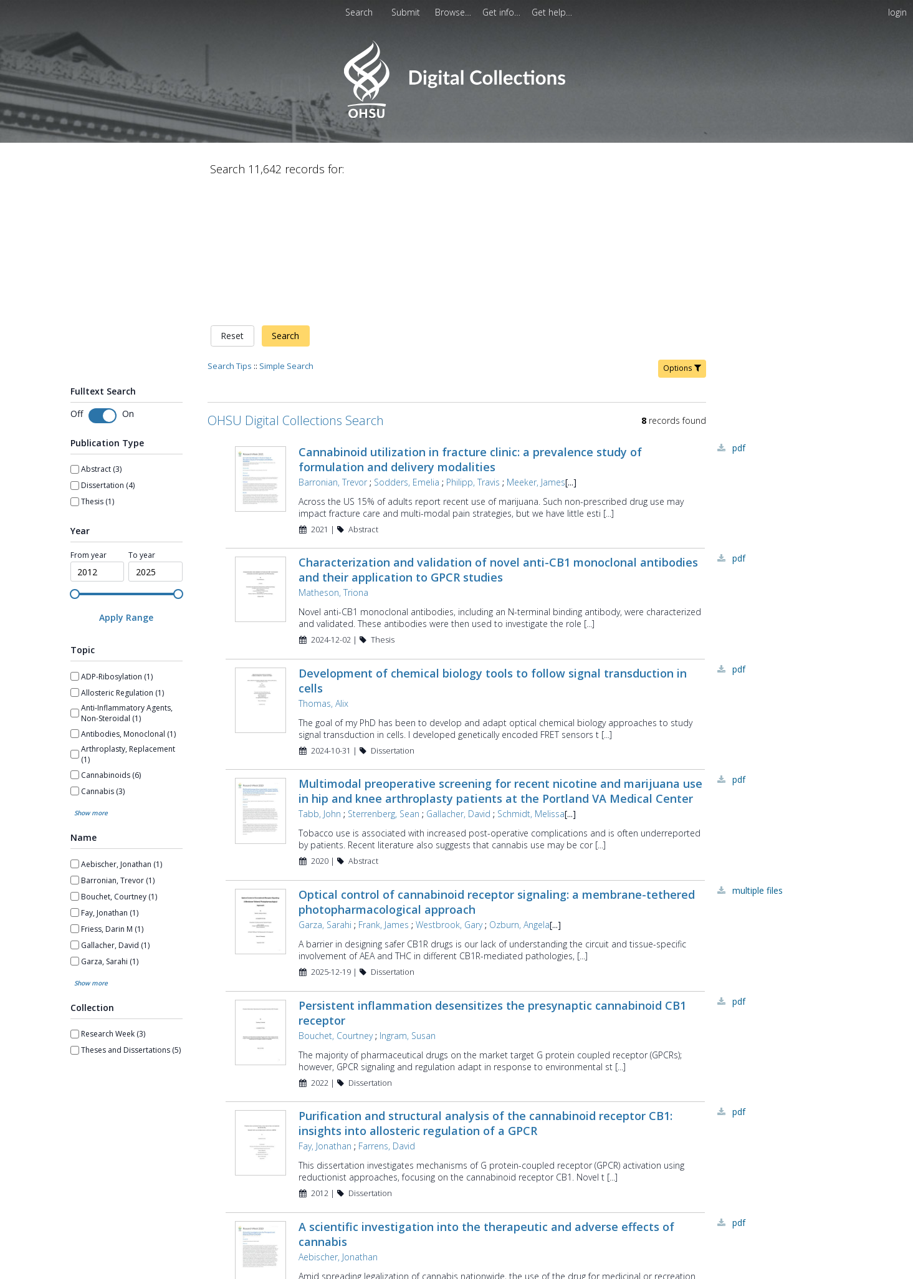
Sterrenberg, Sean (383, 683)
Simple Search (286, 235)
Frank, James (383, 794)
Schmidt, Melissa (531, 683)
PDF (738, 317)
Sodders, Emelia (406, 351)
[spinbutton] (97, 441)
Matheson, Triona (333, 462)
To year (141, 424)
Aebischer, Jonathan (338, 1126)
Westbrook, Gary (449, 794)
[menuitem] (407, 12)
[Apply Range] (126, 487)
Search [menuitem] (359, 12)
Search (285, 205)
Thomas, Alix (323, 572)
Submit (407, 12)
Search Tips (230, 235)
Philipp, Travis (473, 351)
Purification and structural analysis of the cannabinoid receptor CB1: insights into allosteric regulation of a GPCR (485, 993)
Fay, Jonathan (325, 1016)
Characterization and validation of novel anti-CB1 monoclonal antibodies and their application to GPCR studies (498, 439)
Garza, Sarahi (325, 794)
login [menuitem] (897, 12)
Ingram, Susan (408, 905)
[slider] (75, 463)
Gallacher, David (458, 683)
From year (88, 424)
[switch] (102, 284)
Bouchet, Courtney (336, 905)
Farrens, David (386, 1016)
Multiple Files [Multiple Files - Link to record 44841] (757, 760)
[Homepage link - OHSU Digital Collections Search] (456, 115)
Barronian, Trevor (333, 351)
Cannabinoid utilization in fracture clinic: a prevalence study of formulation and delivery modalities (470, 328)
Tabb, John (320, 683)
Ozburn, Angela (519, 794)
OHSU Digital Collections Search (296, 289)
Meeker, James (536, 351)
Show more (91, 682)
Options (682, 237)
